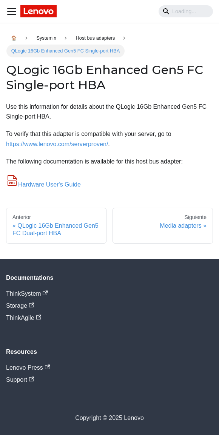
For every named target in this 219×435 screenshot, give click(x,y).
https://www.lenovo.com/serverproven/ (57, 144)
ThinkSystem (27, 293)
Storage (20, 305)
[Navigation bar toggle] (11, 11)
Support (20, 379)
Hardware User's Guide (43, 184)
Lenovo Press (28, 367)
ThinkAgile (23, 318)
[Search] (186, 11)
